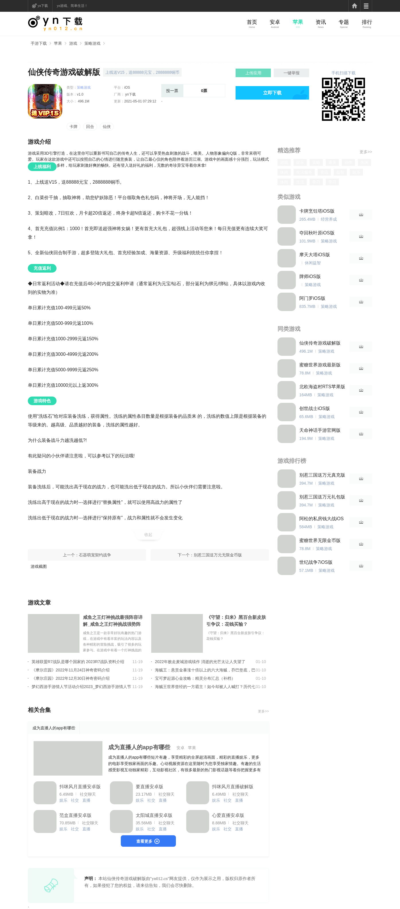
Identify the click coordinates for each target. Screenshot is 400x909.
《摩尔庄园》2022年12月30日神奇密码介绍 (71, 678)
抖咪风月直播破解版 (232, 786)
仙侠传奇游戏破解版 (320, 343)
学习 (316, 182)
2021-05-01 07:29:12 (140, 101)
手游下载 (39, 43)
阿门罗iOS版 (312, 298)
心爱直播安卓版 (228, 815)
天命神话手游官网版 (320, 430)
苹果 (298, 22)
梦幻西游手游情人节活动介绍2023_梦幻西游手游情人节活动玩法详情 (81, 686)
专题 (344, 22)
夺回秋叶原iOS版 (317, 232)
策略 (316, 162)
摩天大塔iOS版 (314, 254)
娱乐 (63, 800)
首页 (252, 22)
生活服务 (304, 172)
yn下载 (43, 6)
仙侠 (107, 126)
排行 (367, 22)
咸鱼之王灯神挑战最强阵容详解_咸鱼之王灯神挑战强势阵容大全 (113, 621)
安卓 (275, 22)
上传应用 (253, 73)
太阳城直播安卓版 (154, 815)
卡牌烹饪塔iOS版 (317, 211)
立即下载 (272, 92)
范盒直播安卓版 (75, 815)
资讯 (321, 22)
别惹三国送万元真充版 (322, 475)
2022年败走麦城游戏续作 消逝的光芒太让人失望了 (200, 661)
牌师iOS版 (310, 276)
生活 (300, 182)
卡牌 (73, 126)
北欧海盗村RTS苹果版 (322, 386)
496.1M (83, 101)
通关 (332, 162)
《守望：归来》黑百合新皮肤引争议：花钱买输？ (236, 621)
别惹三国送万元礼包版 (322, 496)
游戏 (73, 43)
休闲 (364, 162)
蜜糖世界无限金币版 (320, 540)
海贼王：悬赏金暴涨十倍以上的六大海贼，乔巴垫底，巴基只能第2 (205, 670)
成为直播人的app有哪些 (139, 747)
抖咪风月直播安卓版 (80, 786)
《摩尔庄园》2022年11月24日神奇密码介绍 (71, 670)
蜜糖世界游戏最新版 (320, 364)
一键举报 (292, 73)
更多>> (263, 711)
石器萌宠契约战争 (95, 555)
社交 (75, 800)
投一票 (172, 90)
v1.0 (80, 94)
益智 (340, 172)
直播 (86, 800)
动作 (348, 162)
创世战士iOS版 (314, 408)
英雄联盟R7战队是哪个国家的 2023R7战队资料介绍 (78, 661)
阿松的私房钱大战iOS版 (321, 519)
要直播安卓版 (149, 786)
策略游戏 (92, 43)
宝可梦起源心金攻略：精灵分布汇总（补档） (195, 678)
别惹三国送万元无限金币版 (218, 555)
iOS (127, 88)
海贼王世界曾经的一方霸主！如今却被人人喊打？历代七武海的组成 (205, 686)
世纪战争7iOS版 (316, 562)
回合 (90, 126)
